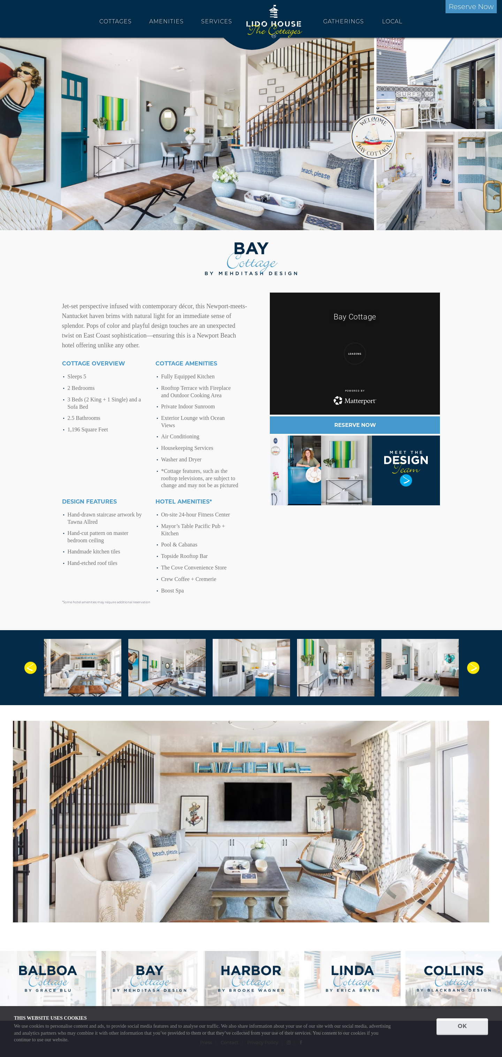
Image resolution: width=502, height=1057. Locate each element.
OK (462, 1026)
